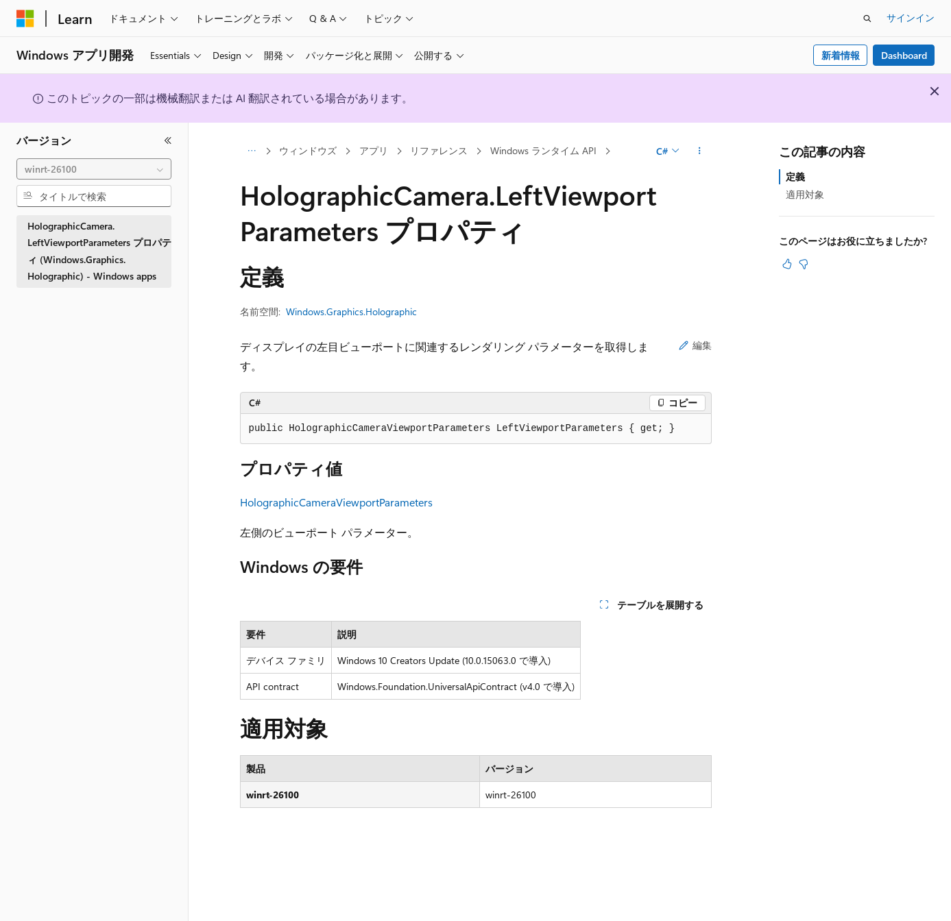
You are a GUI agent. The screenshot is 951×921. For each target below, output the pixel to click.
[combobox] (93, 169)
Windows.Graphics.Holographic (351, 311)
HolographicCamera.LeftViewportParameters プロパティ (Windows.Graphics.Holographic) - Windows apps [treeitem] (99, 251)
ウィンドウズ (308, 150)
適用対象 (805, 194)
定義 (795, 176)
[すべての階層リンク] (252, 151)
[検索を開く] (867, 18)
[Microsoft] (25, 18)
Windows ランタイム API (543, 150)
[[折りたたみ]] (168, 140)
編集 (695, 345)
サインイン (911, 17)
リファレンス (439, 150)
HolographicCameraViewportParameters (336, 502)
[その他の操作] (699, 151)
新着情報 (840, 55)
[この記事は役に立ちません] (803, 264)
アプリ (373, 150)
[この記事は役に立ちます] (787, 264)
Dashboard (904, 55)
